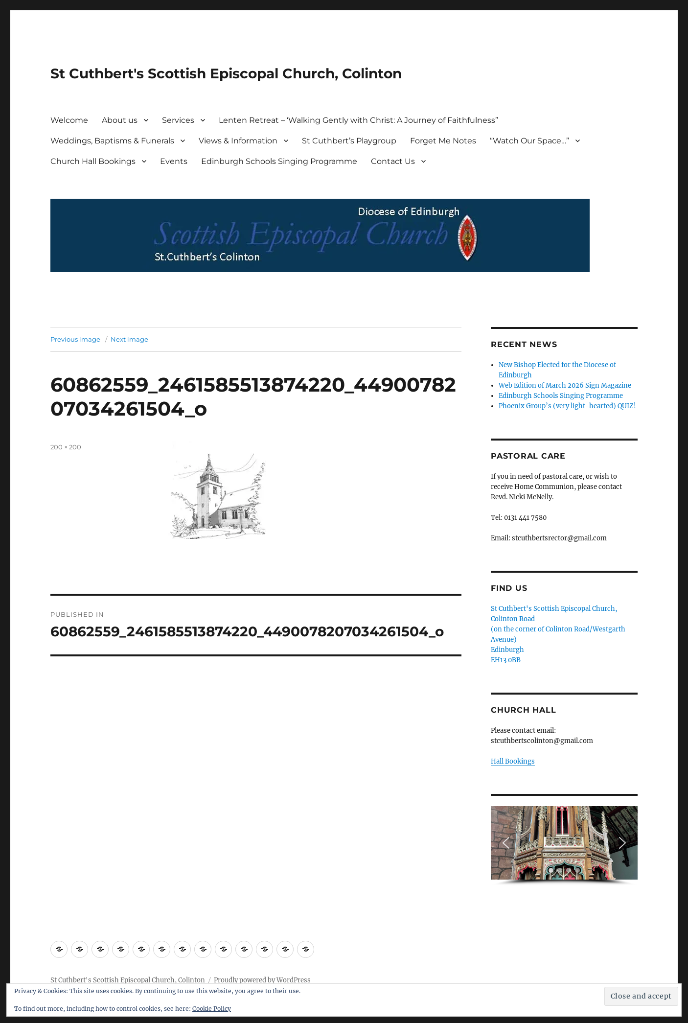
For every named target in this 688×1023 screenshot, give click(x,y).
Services (178, 120)
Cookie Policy (211, 1008)
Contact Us (393, 161)
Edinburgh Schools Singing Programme (279, 161)
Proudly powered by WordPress (262, 980)
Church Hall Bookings (93, 161)
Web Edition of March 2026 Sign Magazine (565, 385)
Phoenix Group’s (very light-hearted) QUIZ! (567, 406)
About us (120, 120)
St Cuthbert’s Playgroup (349, 140)
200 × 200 (65, 447)
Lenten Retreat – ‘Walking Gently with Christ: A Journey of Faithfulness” (358, 120)
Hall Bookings (513, 761)
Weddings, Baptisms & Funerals (112, 140)
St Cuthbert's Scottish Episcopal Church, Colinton (226, 73)
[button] (506, 843)
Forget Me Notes (443, 140)
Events (173, 161)
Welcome (69, 120)
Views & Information (238, 140)
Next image (129, 339)
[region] (564, 846)
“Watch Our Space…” (529, 140)
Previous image (75, 339)
